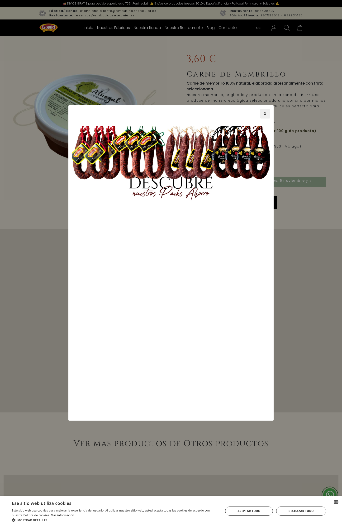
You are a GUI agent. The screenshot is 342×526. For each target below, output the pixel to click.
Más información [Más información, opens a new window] (62, 515)
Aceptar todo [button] (249, 511)
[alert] (171, 511)
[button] (114, 520)
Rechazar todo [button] (301, 511)
